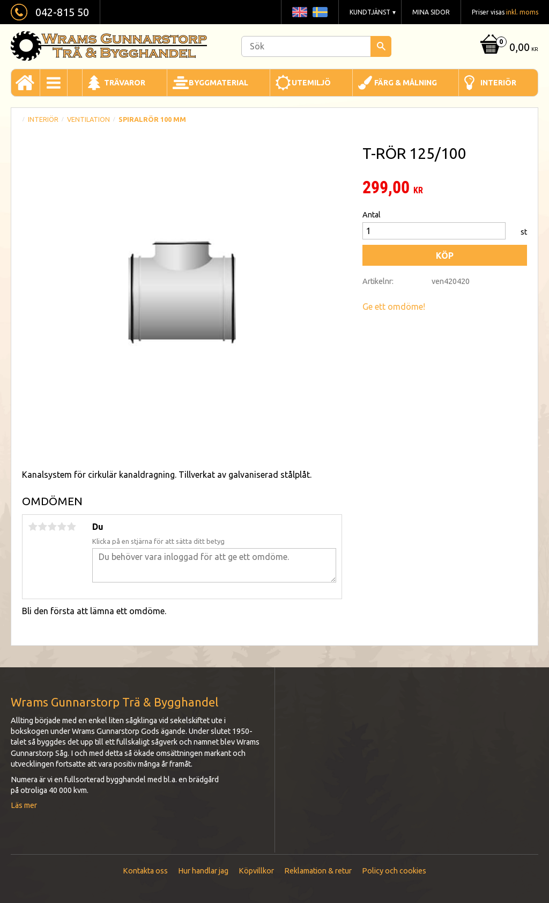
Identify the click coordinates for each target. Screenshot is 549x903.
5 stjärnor (71, 526)
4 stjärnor (61, 526)
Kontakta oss (145, 870)
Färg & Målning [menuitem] (405, 82)
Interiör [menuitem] (498, 82)
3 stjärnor (52, 526)
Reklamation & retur (318, 870)
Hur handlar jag (203, 870)
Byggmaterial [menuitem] (218, 82)
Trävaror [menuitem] (124, 82)
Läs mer (24, 805)
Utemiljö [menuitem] (311, 82)
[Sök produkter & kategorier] (316, 46)
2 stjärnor (42, 526)
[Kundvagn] (508, 48)
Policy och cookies (394, 870)
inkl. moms (522, 12)
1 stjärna (33, 526)
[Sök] (380, 46)
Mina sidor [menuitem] (431, 12)
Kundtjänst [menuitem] (370, 12)
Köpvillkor (256, 870)
